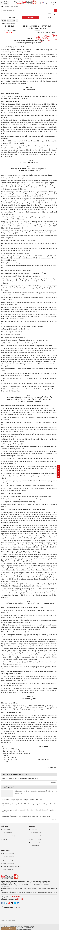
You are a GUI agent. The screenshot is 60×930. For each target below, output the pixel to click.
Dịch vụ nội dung (35, 842)
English (45, 3)
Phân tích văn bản (36, 832)
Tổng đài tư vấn (35, 845)
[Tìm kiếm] (55, 10)
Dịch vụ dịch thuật (36, 839)
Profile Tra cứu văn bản (9, 836)
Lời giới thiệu (6, 829)
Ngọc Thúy (52, 767)
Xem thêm (54, 782)
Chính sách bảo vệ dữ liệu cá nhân (12, 866)
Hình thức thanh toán (8, 856)
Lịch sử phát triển (7, 832)
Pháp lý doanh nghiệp (37, 836)
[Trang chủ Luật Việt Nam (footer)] (29, 876)
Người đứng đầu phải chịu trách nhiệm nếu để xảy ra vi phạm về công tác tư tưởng (26, 816)
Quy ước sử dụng (8, 860)
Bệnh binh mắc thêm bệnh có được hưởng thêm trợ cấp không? (20, 778)
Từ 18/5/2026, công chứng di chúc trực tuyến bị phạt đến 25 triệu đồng (22, 799)
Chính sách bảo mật (8, 863)
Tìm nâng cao (52, 14)
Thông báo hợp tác (8, 869)
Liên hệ (5, 839)
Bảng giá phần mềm (8, 853)
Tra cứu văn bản (35, 829)
